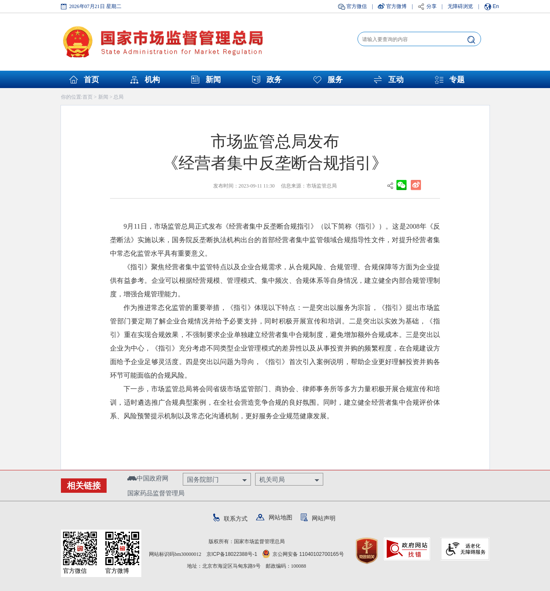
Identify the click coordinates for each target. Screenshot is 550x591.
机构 (152, 79)
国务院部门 (203, 479)
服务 (335, 79)
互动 (396, 79)
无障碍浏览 (460, 6)
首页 (91, 79)
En (496, 6)
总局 (118, 97)
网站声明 (318, 518)
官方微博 (396, 6)
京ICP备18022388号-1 (231, 554)
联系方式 (230, 518)
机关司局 (272, 479)
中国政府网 (147, 478)
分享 (431, 6)
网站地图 (274, 517)
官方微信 (356, 6)
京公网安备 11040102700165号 (303, 554)
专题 (457, 79)
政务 (274, 79)
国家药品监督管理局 (155, 493)
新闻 (213, 79)
